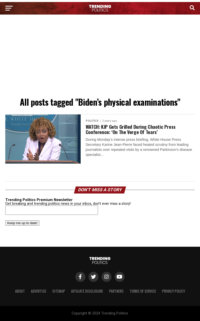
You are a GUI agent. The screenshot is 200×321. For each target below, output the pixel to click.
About (20, 291)
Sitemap (58, 291)
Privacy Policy (173, 291)
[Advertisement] (100, 57)
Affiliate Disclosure (87, 291)
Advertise (38, 291)
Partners (116, 291)
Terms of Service (143, 291)
